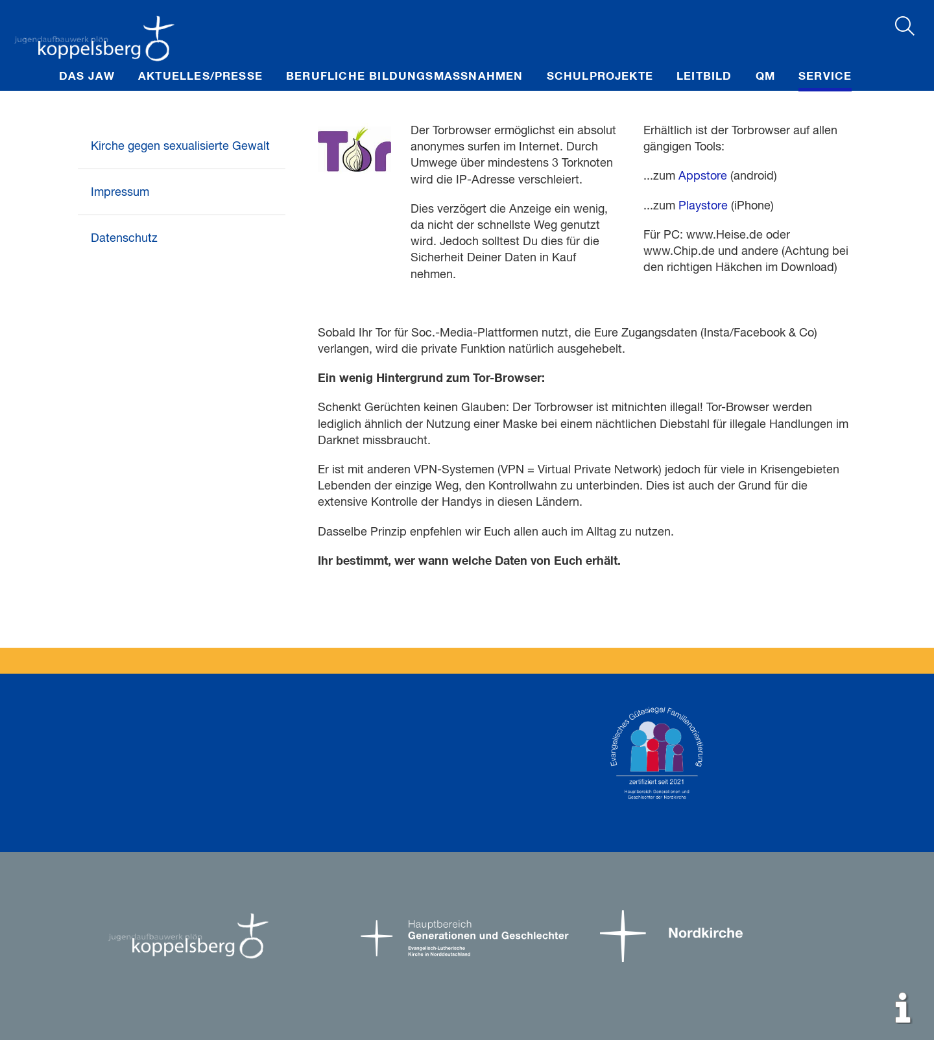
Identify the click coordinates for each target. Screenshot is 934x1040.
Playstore (703, 206)
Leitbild (704, 76)
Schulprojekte (600, 76)
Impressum (120, 192)
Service (825, 76)
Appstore (702, 176)
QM (765, 76)
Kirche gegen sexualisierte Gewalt (180, 146)
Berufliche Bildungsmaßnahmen (404, 76)
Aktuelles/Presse (200, 76)
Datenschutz (124, 238)
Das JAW (87, 76)
